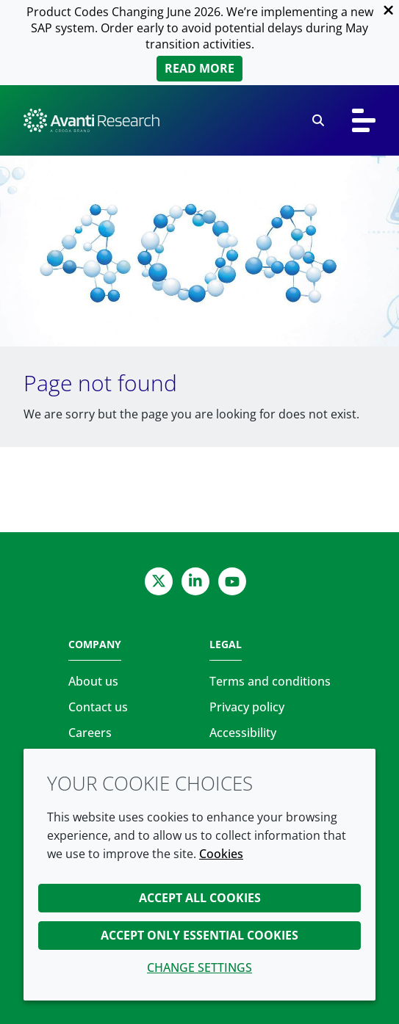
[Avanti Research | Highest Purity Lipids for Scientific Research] (91, 120)
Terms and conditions (270, 681)
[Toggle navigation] (363, 120)
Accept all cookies (200, 898)
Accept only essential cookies (199, 935)
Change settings (199, 967)
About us (93, 681)
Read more (199, 68)
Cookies (221, 854)
